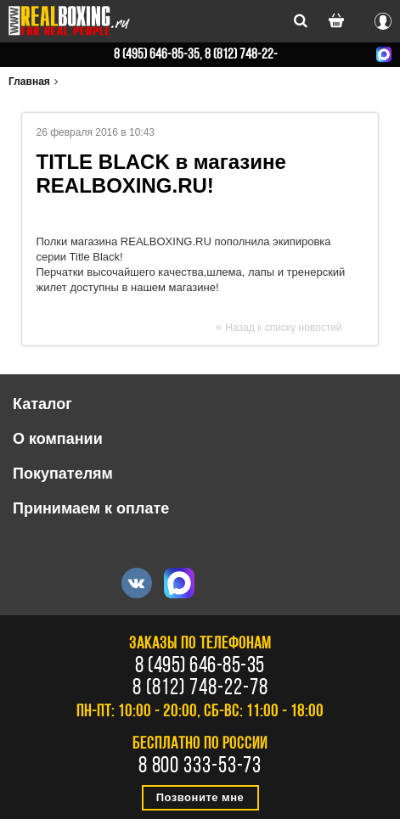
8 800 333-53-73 (200, 767)
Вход (383, 19)
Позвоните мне (200, 797)
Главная (29, 81)
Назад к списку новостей (283, 328)
